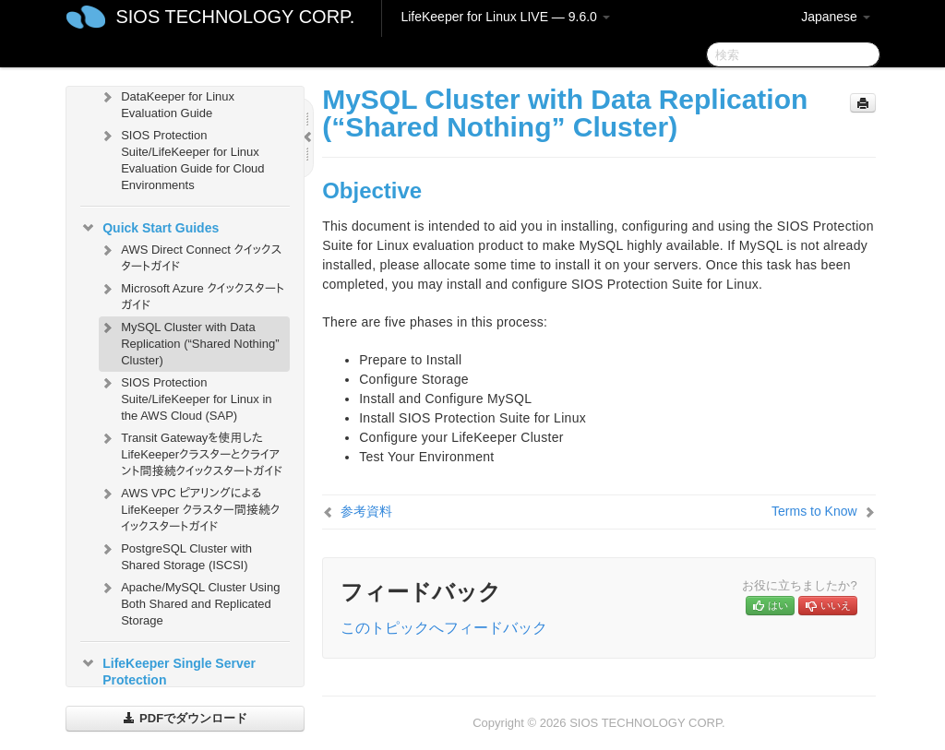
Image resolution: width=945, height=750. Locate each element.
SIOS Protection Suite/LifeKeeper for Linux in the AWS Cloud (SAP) (185, 397)
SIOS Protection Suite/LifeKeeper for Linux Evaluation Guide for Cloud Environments (181, 158)
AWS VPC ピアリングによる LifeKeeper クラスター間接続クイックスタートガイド (189, 507)
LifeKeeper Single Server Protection (168, 669)
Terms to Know (814, 511)
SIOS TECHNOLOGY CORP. (234, 16)
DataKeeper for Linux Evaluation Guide (166, 103)
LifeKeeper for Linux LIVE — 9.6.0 (505, 16)
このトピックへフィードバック (444, 628)
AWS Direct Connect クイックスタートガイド (190, 256)
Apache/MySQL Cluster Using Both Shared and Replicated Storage (189, 602)
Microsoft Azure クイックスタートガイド (191, 295)
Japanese (835, 16)
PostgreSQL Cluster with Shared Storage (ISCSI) (175, 555)
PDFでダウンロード (185, 718)
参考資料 (366, 511)
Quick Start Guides (149, 228)
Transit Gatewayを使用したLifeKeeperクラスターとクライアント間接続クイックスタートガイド (190, 452)
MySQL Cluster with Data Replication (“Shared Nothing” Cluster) (189, 341)
